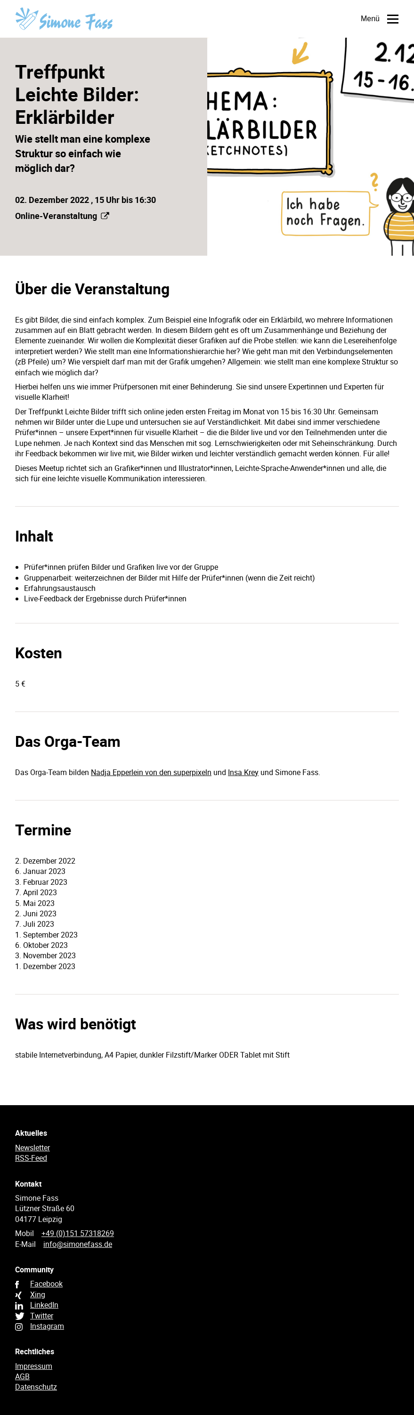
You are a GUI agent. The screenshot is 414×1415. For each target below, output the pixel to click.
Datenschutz (36, 1387)
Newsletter (32, 1147)
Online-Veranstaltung (62, 215)
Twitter (41, 1315)
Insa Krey (243, 772)
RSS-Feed (31, 1158)
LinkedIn (44, 1305)
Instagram (47, 1326)
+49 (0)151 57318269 (77, 1233)
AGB (22, 1376)
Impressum (33, 1366)
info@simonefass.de (77, 1244)
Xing (37, 1294)
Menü (371, 19)
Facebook (46, 1283)
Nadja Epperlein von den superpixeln (151, 772)
